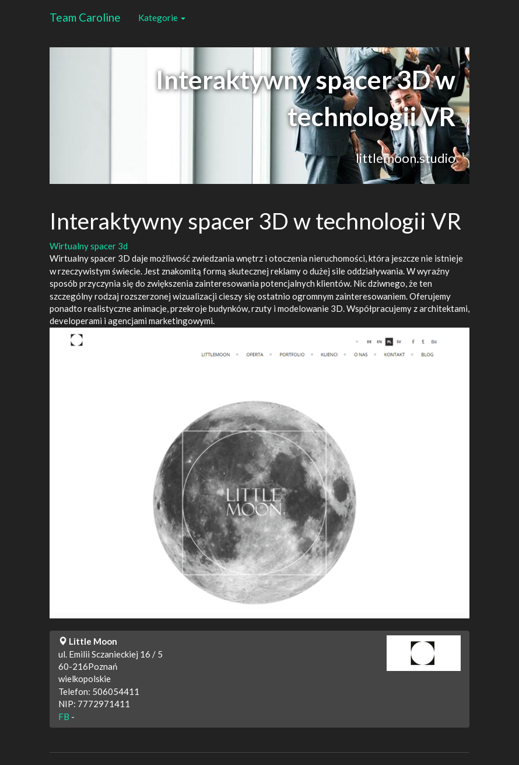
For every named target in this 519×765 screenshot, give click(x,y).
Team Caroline (85, 17)
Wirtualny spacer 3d (89, 246)
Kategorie (161, 17)
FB (63, 716)
